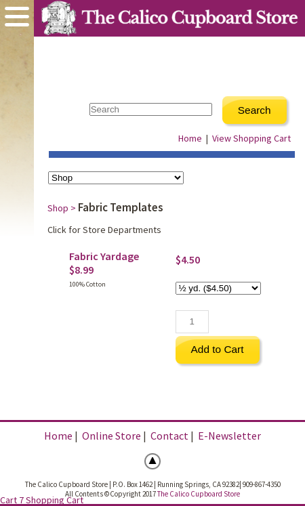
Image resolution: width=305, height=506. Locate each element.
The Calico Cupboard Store (198, 494)
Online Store (111, 435)
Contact (169, 435)
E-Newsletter (229, 435)
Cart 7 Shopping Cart (41, 500)
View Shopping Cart (251, 138)
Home (190, 138)
